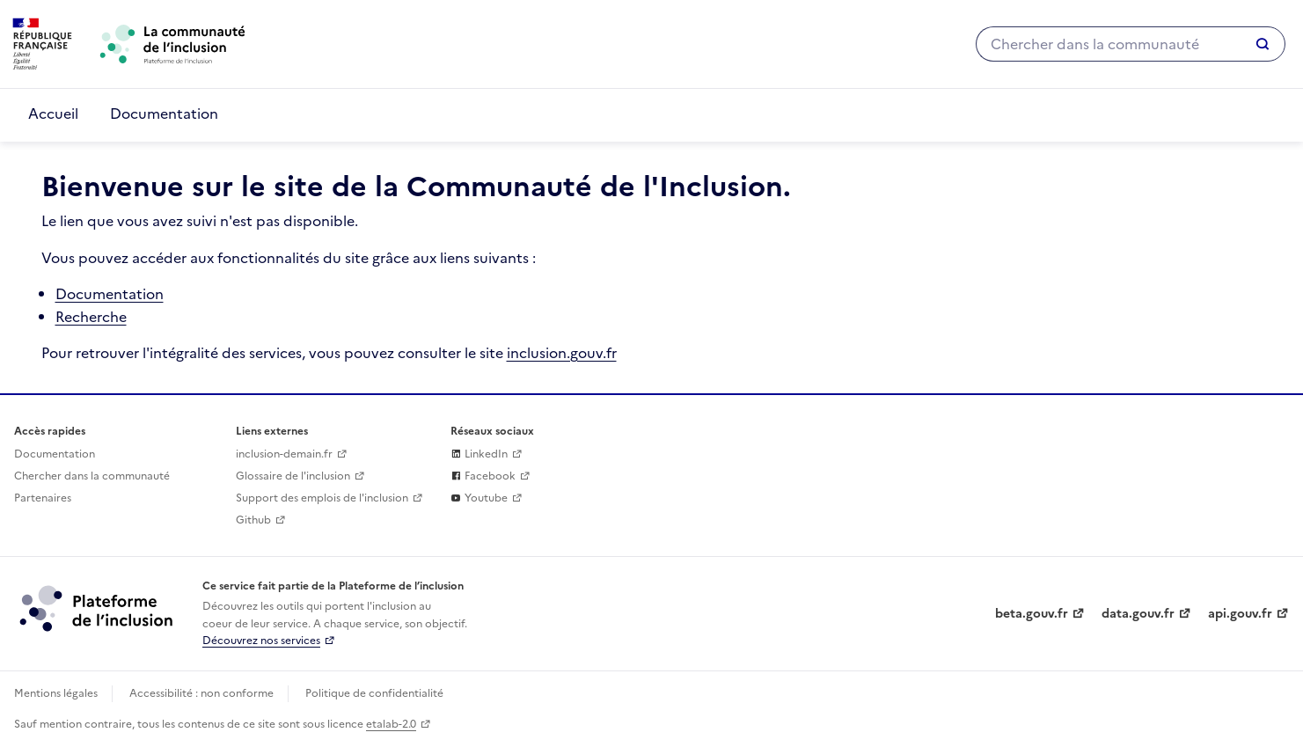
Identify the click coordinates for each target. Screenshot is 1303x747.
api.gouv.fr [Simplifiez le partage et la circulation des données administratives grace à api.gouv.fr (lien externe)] (1240, 613)
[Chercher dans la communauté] (1108, 44)
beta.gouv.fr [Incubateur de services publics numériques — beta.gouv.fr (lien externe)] (1031, 613)
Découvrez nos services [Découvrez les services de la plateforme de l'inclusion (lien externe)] (261, 640)
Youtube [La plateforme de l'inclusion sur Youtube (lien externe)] (479, 498)
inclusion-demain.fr (284, 454)
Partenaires (42, 498)
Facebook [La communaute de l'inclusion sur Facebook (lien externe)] (483, 476)
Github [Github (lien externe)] (253, 520)
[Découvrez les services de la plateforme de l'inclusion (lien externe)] (97, 608)
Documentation (164, 113)
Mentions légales (56, 693)
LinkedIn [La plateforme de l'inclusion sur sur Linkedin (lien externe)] (479, 454)
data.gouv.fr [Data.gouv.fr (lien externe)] (1138, 613)
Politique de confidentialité (374, 693)
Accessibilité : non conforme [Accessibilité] (201, 693)
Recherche (91, 316)
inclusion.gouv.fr (562, 352)
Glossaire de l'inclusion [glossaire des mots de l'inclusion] (293, 476)
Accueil (53, 113)
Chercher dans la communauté (92, 476)
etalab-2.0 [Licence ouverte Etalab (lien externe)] (391, 724)
